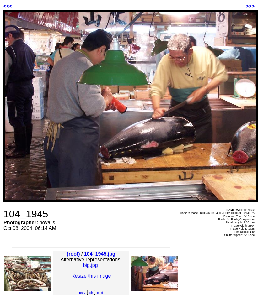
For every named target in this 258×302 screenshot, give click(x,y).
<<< (7, 6)
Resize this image (91, 276)
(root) (73, 254)
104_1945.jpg (100, 254)
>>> (250, 6)
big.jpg (90, 265)
